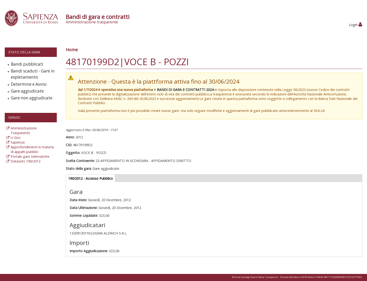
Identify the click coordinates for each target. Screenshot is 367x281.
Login (355, 24)
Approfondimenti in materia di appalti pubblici (32, 149)
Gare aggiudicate (27, 91)
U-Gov (15, 137)
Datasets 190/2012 (25, 161)
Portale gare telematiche (30, 156)
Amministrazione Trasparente (24, 130)
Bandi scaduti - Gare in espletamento (33, 74)
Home (72, 49)
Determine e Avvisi (29, 84)
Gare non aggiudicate (31, 98)
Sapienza (18, 142)
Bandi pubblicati (27, 64)
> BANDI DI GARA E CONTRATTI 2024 (184, 89)
